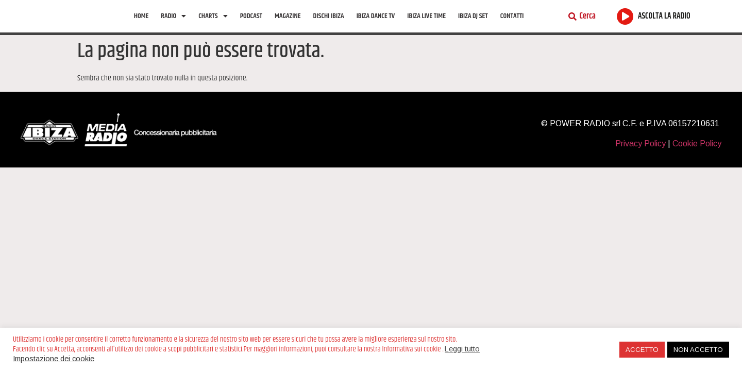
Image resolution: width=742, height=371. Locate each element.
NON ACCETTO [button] (698, 349)
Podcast (251, 26)
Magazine (287, 26)
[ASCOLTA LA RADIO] (625, 26)
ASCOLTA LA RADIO (664, 26)
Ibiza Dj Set (473, 26)
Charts (212, 26)
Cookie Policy (696, 163)
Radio (173, 26)
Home (141, 26)
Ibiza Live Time (426, 26)
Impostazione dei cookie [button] (53, 359)
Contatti (512, 26)
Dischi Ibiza (328, 26)
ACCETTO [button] (642, 349)
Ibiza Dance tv (376, 26)
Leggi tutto (462, 349)
